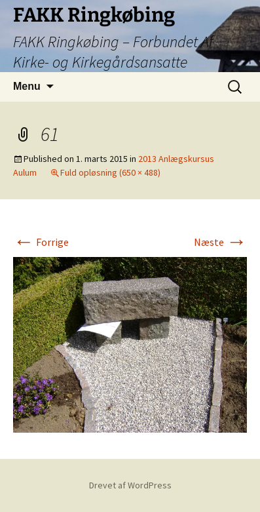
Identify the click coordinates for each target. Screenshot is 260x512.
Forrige (41, 241)
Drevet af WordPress (130, 485)
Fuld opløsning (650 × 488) (110, 172)
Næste (220, 241)
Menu (27, 86)
